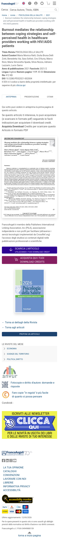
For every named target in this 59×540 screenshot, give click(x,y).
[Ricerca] (55, 10)
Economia (12, 349)
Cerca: (4, 9)
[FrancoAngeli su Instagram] (11, 461)
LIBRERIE (8, 482)
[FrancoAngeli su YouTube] (14, 461)
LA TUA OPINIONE (13, 467)
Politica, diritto (15, 359)
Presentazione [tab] (31, 97)
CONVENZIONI (11, 475)
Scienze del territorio (18, 354)
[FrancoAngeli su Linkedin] (7, 461)
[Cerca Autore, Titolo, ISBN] (31, 10)
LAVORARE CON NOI (14, 478)
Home (4, 15)
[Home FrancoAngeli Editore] (10, 4)
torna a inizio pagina (29, 535)
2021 (48, 15)
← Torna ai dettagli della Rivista (19, 322)
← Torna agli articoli (13, 327)
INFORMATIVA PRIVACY (16, 486)
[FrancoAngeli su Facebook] (3, 461)
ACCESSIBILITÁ (11, 490)
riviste (12, 15)
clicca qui (20, 85)
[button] (23, 3)
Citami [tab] (50, 97)
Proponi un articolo (29, 334)
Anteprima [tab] (11, 97)
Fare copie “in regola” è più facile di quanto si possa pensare (30, 394)
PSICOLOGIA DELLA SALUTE (30, 15)
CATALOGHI (10, 471)
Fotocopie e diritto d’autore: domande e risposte (32, 384)
